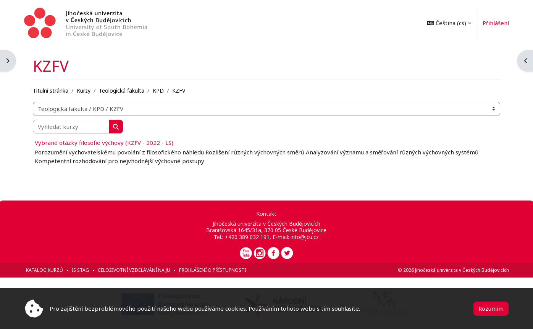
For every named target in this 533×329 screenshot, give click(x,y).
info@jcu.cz (305, 237)
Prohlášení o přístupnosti (212, 270)
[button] (449, 23)
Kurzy (84, 90)
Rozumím (491, 308)
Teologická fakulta (122, 90)
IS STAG (80, 270)
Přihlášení (495, 23)
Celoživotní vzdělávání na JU (134, 270)
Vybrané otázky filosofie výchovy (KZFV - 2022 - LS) (104, 142)
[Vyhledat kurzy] (71, 126)
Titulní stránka (51, 90)
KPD (158, 90)
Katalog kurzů (44, 270)
